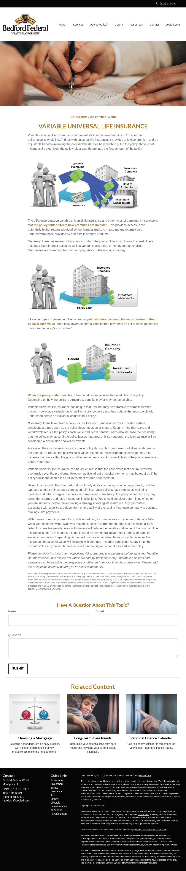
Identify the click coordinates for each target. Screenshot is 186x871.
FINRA (141, 814)
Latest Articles (59, 806)
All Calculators (59, 813)
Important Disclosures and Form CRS (149, 830)
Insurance (56, 791)
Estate (54, 787)
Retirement (57, 780)
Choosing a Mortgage (35, 738)
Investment (57, 783)
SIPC (146, 814)
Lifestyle (55, 802)
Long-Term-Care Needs (93, 738)
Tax (53, 795)
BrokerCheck (145, 775)
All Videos (56, 810)
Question (14, 635)
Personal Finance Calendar (151, 738)
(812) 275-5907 (167, 3)
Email (100, 611)
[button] (64, 24)
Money (54, 798)
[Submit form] (18, 669)
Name (12, 611)
